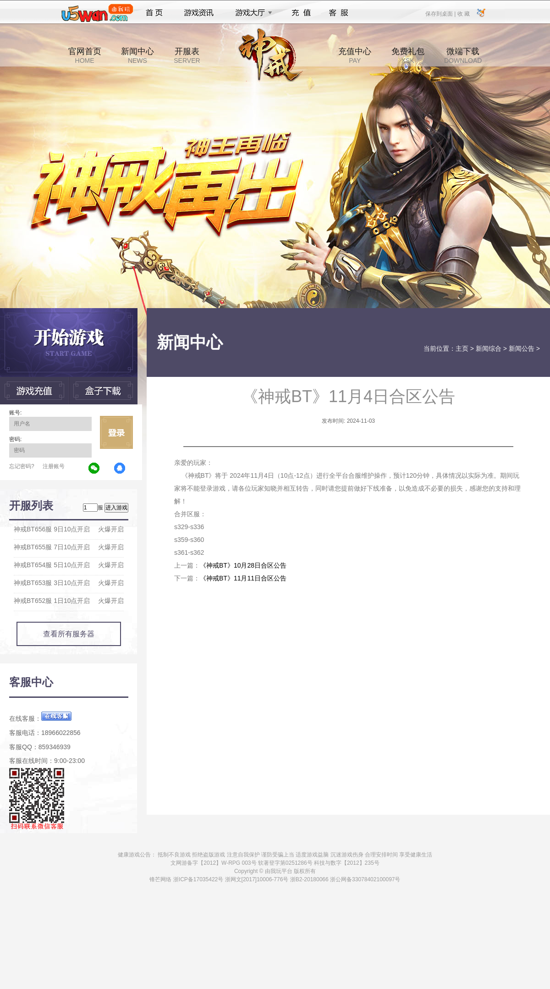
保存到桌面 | (441, 13)
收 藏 (463, 13)
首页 (154, 12)
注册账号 (54, 466)
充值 (301, 12)
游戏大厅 (251, 12)
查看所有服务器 (68, 634)
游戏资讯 (199, 12)
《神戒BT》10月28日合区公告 (243, 565)
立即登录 (116, 432)
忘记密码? (21, 466)
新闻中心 (137, 55)
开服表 (187, 55)
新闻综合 (488, 348)
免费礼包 (407, 55)
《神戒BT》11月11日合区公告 (243, 578)
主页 (462, 348)
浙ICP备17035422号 (198, 879)
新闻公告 (521, 348)
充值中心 (354, 55)
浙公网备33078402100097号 (365, 879)
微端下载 (463, 55)
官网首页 (84, 55)
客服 (339, 12)
